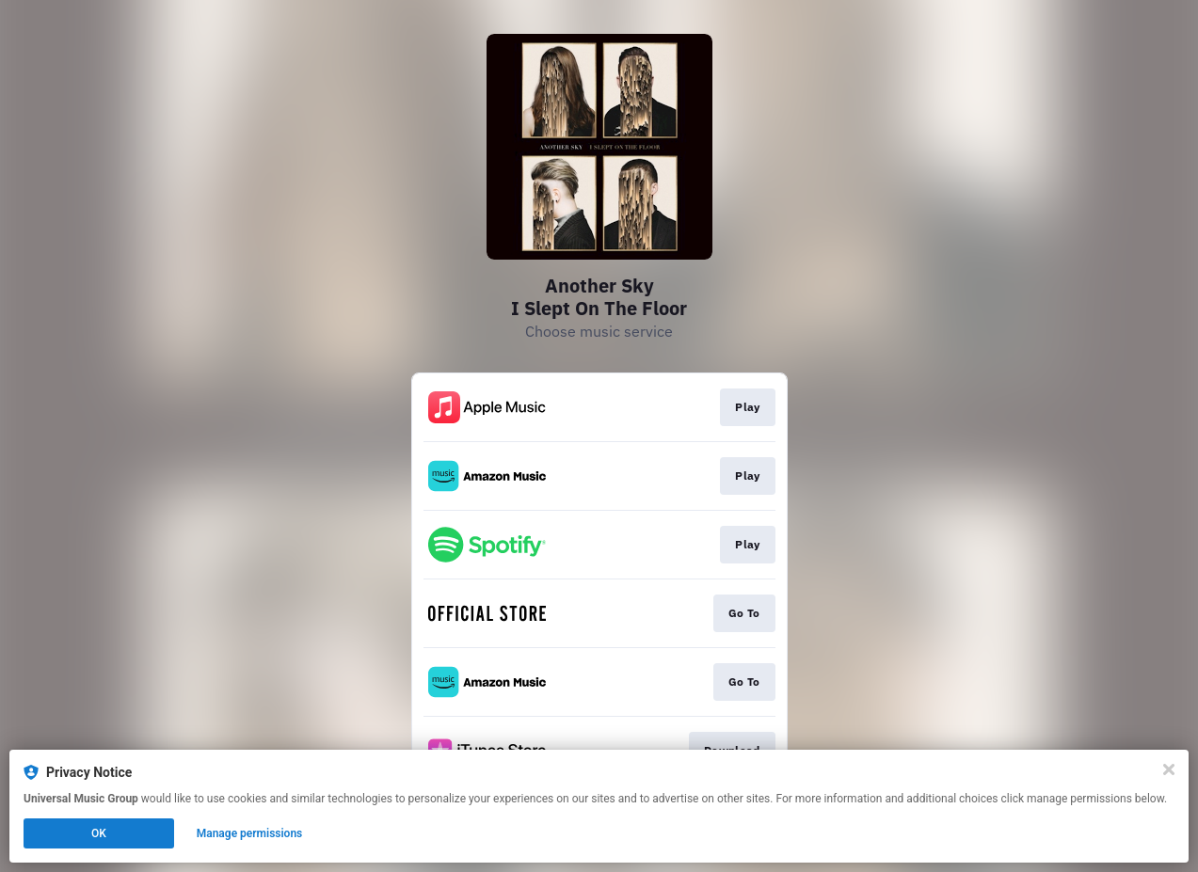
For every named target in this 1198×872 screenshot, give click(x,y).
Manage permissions (250, 833)
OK (98, 833)
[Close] (1169, 769)
